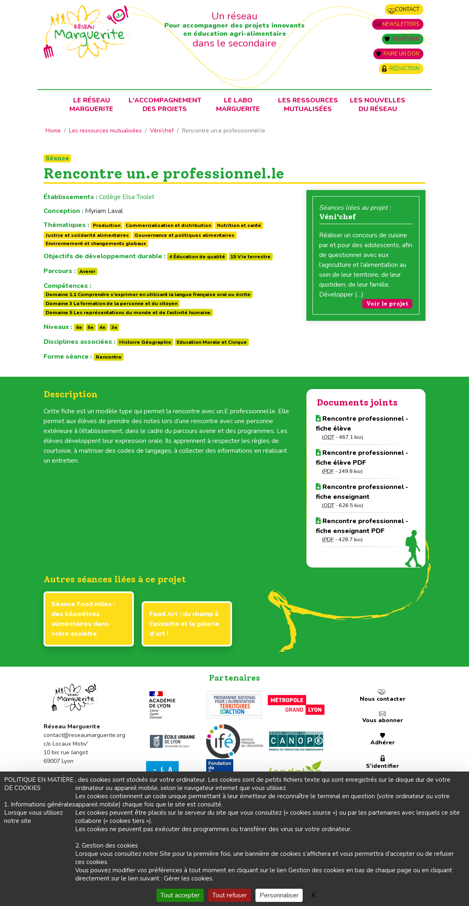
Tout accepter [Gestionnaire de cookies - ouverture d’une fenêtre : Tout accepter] (180, 895)
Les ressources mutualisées (308, 105)
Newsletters (400, 24)
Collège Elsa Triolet (126, 197)
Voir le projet (387, 303)
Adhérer (382, 742)
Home (53, 130)
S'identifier (382, 766)
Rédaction (404, 68)
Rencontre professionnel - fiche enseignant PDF (362, 526)
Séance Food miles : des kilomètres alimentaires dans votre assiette (83, 619)
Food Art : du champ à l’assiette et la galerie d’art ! (184, 623)
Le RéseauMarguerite (91, 105)
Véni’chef (162, 130)
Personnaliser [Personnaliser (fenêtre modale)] (279, 895)
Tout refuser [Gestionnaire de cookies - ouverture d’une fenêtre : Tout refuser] (229, 895)
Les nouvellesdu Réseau (377, 105)
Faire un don (401, 54)
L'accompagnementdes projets (165, 105)
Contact (407, 9)
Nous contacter (382, 699)
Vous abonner (382, 720)
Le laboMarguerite (238, 105)
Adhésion (405, 39)
